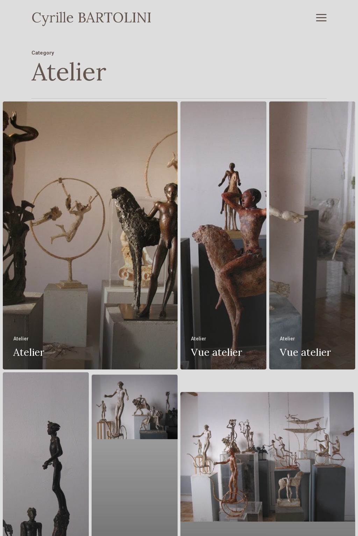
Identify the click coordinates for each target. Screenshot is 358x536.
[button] (321, 17)
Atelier (21, 338)
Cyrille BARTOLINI (91, 17)
